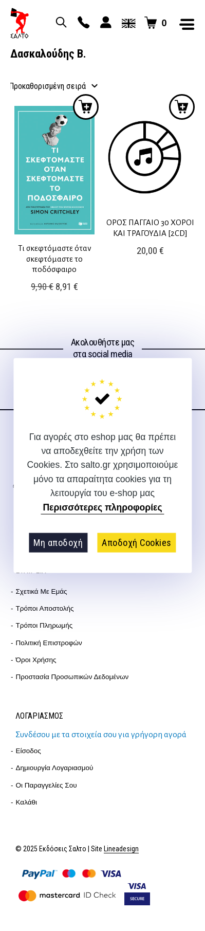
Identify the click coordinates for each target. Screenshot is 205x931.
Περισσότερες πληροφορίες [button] (102, 507)
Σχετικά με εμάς (41, 591)
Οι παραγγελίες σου (46, 785)
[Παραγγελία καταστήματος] (54, 86)
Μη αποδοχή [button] (58, 542)
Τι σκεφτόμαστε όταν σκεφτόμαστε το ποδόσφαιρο (54, 258)
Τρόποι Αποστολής (45, 608)
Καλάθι (27, 802)
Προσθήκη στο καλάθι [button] (86, 107)
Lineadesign (121, 849)
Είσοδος (28, 751)
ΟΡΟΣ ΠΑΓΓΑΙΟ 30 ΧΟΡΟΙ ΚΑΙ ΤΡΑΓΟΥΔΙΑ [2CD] (150, 227)
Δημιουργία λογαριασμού (55, 768)
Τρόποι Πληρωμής (44, 625)
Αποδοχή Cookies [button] (137, 542)
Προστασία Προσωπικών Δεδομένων (72, 677)
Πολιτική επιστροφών (49, 643)
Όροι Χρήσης (36, 660)
